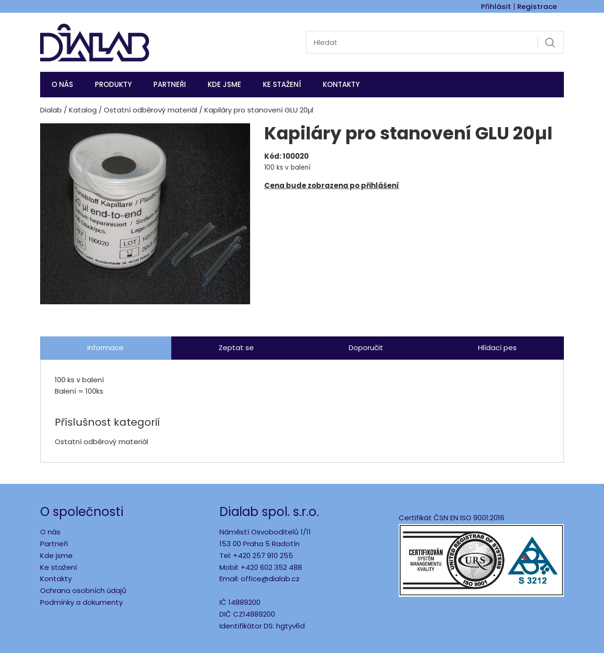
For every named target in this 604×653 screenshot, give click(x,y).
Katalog (83, 110)
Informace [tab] (105, 347)
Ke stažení (282, 84)
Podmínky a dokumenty (81, 602)
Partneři (169, 84)
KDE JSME (224, 84)
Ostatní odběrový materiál (150, 110)
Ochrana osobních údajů (83, 590)
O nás (62, 84)
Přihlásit (496, 6)
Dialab (51, 110)
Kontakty (341, 84)
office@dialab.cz (270, 579)
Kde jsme (56, 555)
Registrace (537, 6)
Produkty (113, 84)
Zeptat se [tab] (236, 347)
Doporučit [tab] (366, 347)
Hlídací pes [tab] (497, 347)
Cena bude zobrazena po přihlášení (331, 185)
